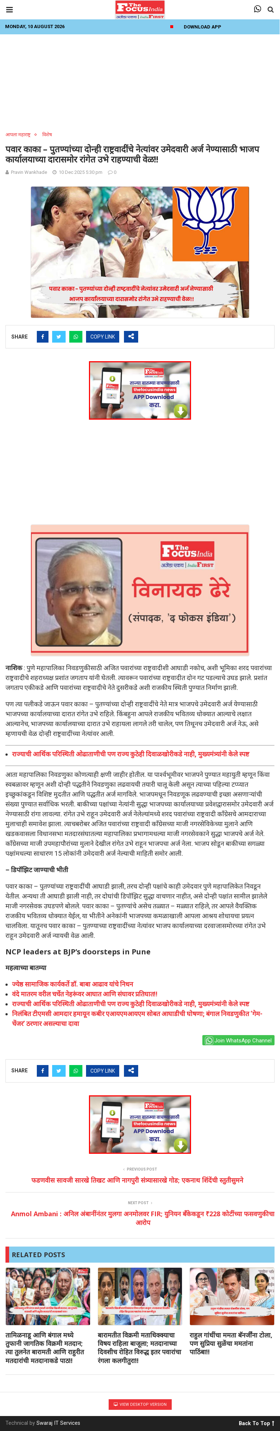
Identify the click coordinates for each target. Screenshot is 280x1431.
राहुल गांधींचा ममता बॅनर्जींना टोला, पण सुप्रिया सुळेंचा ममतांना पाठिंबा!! (231, 1343)
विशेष (47, 134)
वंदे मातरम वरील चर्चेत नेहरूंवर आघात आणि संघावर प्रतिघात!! (85, 994)
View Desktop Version (140, 1404)
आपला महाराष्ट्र (18, 134)
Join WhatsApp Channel (238, 1041)
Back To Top (256, 1422)
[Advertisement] (140, 81)
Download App (202, 27)
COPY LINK (102, 337)
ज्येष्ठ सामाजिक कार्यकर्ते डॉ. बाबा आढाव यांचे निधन (72, 984)
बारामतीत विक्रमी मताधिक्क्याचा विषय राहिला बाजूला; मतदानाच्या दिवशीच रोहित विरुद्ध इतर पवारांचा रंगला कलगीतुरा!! (139, 1348)
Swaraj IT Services (58, 1423)
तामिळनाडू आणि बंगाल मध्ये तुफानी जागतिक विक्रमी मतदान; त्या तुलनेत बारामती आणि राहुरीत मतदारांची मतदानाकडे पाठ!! (44, 1348)
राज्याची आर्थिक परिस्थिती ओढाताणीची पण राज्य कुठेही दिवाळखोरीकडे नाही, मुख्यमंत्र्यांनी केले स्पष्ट (130, 754)
